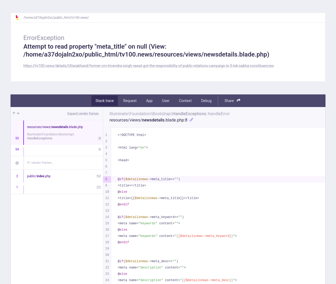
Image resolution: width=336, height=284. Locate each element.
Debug (206, 101)
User (165, 101)
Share (232, 100)
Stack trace (105, 101)
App (149, 101)
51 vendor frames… (40, 163)
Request (129, 101)
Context (185, 101)
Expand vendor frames (83, 113)
